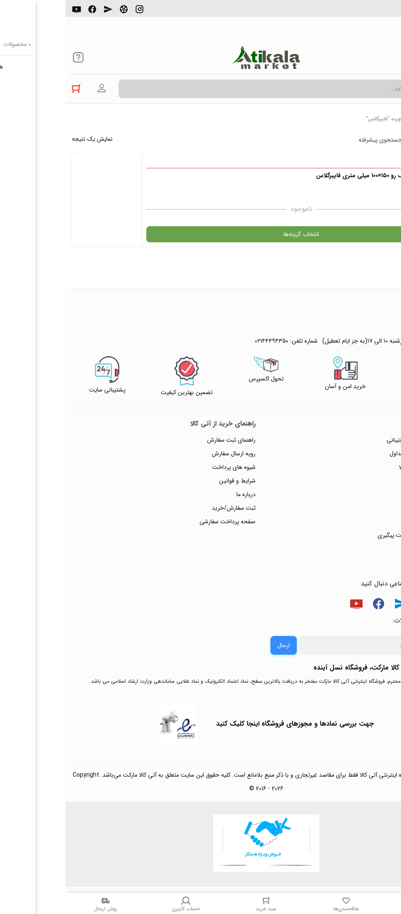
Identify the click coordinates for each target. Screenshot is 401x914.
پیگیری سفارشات (368, 494)
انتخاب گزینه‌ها (298, 234)
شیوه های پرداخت (168, 467)
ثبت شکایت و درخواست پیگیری (350, 535)
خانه (390, 119)
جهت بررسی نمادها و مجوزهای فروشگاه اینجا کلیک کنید (229, 723)
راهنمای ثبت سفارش (166, 440)
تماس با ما (376, 508)
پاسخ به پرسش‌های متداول (356, 453)
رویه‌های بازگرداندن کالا (360, 467)
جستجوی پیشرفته (315, 140)
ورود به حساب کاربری (36, 88)
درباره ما (180, 494)
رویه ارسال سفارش (168, 453)
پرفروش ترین (369, 140)
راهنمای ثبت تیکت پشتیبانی (354, 440)
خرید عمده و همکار (365, 549)
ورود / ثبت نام (370, 521)
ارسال (218, 645)
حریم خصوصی (370, 480)
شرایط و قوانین (172, 480)
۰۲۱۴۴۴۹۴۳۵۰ (365, 12)
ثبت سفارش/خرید (168, 508)
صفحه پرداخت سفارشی (162, 521)
